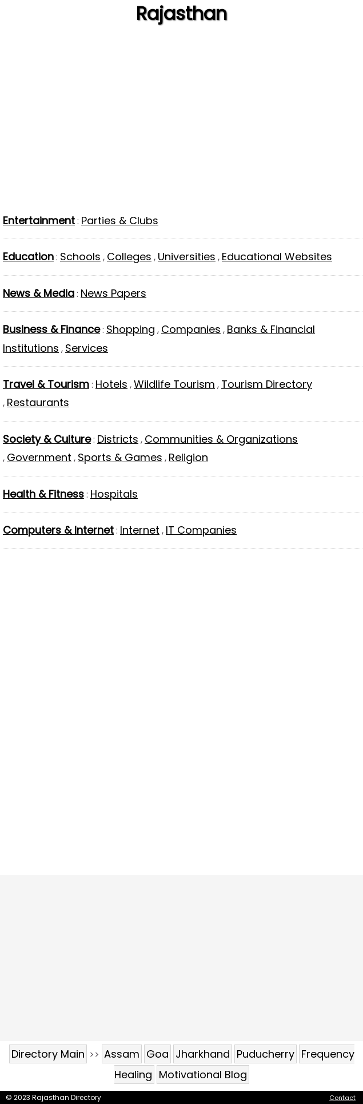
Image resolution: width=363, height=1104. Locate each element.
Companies (191, 329)
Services (86, 348)
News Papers (113, 293)
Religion (188, 457)
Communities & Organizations (221, 439)
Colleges (129, 256)
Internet (139, 530)
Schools (80, 256)
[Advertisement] (181, 123)
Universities (187, 256)
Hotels (111, 384)
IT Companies (201, 530)
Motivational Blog (203, 1074)
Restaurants (38, 402)
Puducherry (265, 1054)
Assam (121, 1054)
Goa (157, 1054)
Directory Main (48, 1054)
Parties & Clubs (119, 220)
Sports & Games (120, 457)
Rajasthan (181, 13)
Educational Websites (277, 256)
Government (39, 457)
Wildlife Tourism (174, 384)
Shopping (130, 329)
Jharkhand (202, 1054)
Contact (342, 1097)
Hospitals (114, 494)
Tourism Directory (266, 384)
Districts (117, 439)
